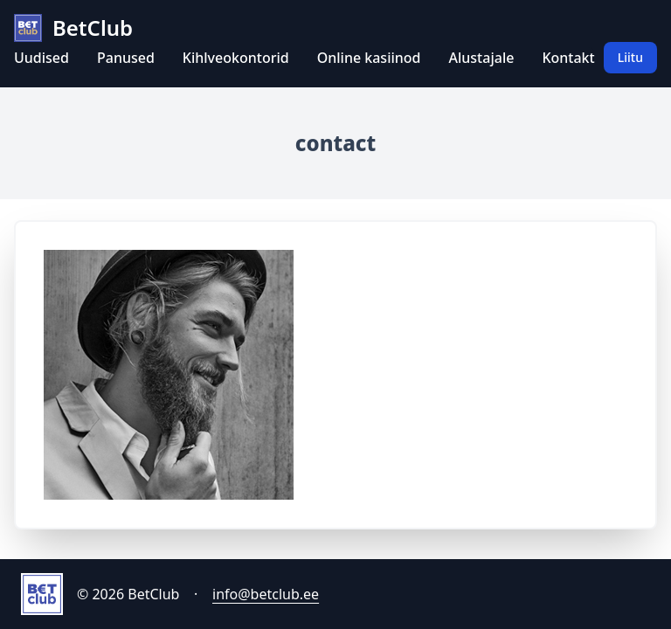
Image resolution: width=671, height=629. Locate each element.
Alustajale (482, 57)
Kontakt (568, 57)
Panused (126, 57)
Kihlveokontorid (236, 57)
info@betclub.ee (265, 594)
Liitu (630, 57)
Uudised (41, 57)
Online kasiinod (369, 57)
